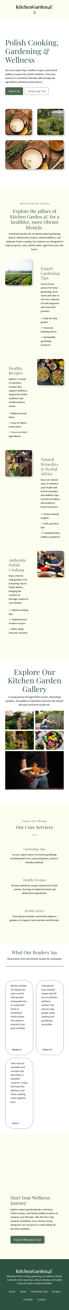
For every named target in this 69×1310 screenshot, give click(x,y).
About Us (14, 91)
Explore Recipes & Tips (27, 1239)
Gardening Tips (37, 91)
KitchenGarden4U (34, 7)
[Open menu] (34, 13)
